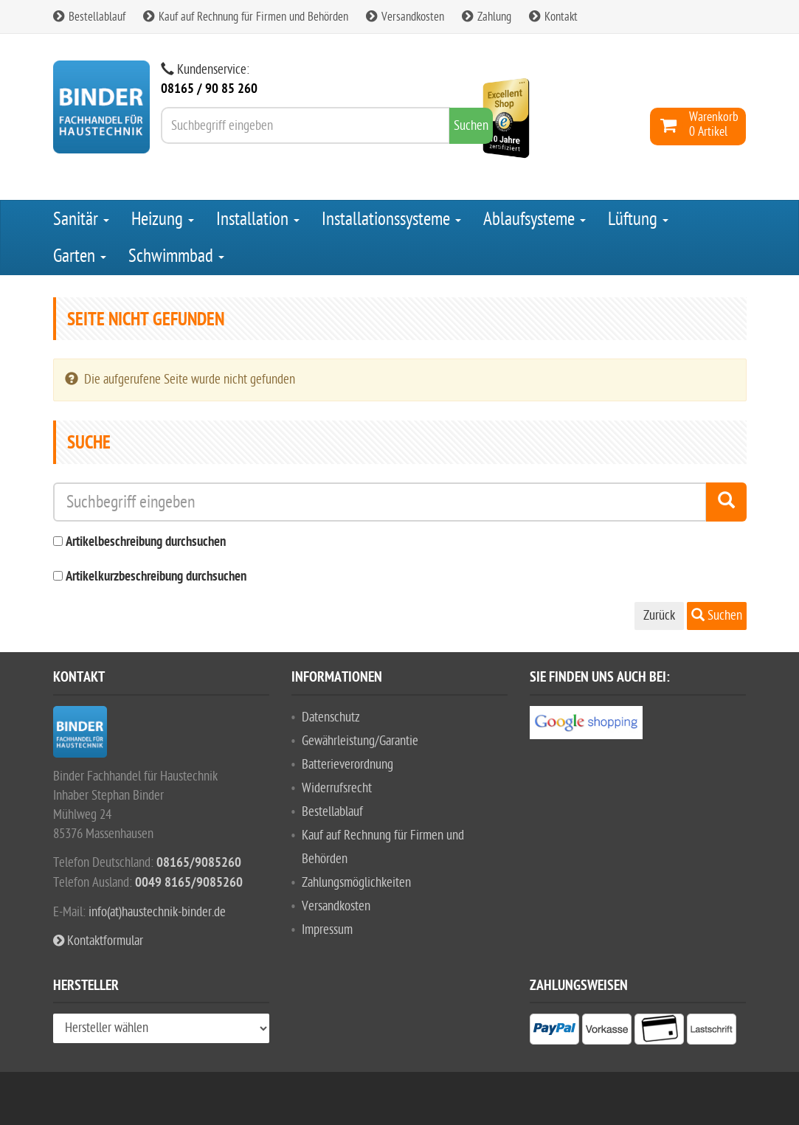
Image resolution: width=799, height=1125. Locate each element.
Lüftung (638, 219)
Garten (79, 256)
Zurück (659, 615)
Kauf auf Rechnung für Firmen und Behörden (245, 17)
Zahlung (486, 17)
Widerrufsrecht (337, 788)
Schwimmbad (176, 256)
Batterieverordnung (347, 764)
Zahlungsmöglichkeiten (356, 882)
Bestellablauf (89, 17)
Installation (258, 219)
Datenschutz (331, 717)
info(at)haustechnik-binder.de (157, 912)
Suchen (716, 615)
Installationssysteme (391, 219)
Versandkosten (405, 17)
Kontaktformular (98, 941)
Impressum (327, 930)
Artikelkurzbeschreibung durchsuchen (156, 577)
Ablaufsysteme (534, 219)
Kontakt (553, 17)
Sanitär (81, 219)
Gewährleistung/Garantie (360, 741)
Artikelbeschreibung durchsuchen (146, 542)
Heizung (162, 219)
